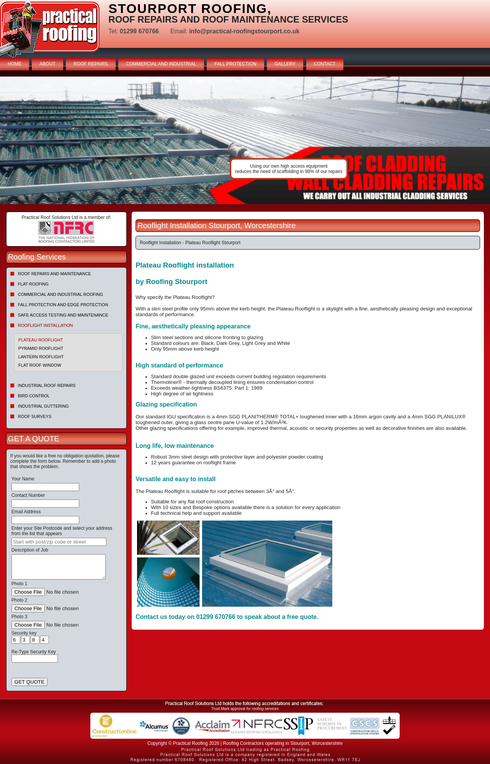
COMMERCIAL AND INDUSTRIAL (161, 64)
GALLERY (285, 64)
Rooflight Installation (45, 325)
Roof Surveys (34, 416)
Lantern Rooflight (41, 356)
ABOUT (47, 64)
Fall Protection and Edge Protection (63, 304)
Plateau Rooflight (40, 340)
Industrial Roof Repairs (46, 385)
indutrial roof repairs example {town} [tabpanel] (245, 140)
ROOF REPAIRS (91, 64)
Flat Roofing (33, 284)
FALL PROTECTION (235, 64)
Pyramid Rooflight (40, 348)
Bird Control (34, 395)
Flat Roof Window (39, 365)
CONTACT (325, 64)
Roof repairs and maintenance (54, 273)
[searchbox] (58, 542)
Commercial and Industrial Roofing (60, 294)
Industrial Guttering (43, 406)
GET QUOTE (29, 682)
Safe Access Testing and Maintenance (63, 315)
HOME (14, 64)
